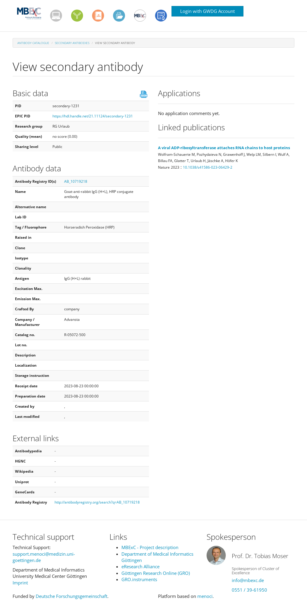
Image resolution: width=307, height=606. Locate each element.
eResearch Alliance (140, 566)
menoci (205, 596)
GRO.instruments (139, 579)
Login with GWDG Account (207, 11)
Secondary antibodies (72, 43)
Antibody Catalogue (33, 43)
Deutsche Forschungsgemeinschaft (71, 596)
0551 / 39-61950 (249, 590)
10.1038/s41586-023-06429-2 (207, 167)
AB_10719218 (75, 181)
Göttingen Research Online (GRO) (155, 573)
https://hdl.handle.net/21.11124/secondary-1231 (92, 116)
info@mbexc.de (248, 580)
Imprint (20, 583)
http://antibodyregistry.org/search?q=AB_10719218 (97, 502)
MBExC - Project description (149, 547)
